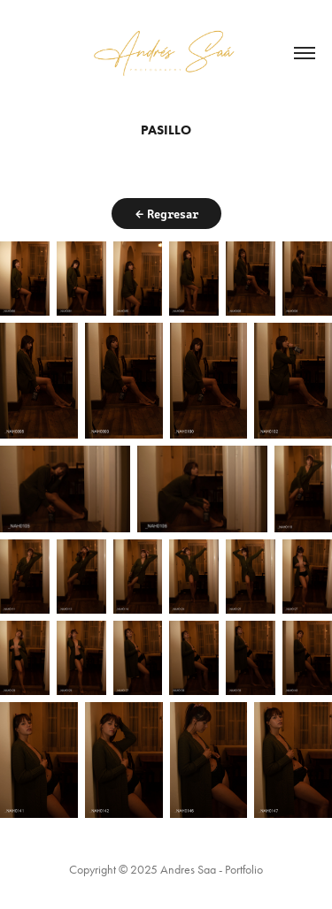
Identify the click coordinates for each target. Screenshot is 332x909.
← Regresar (166, 213)
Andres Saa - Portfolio (211, 869)
